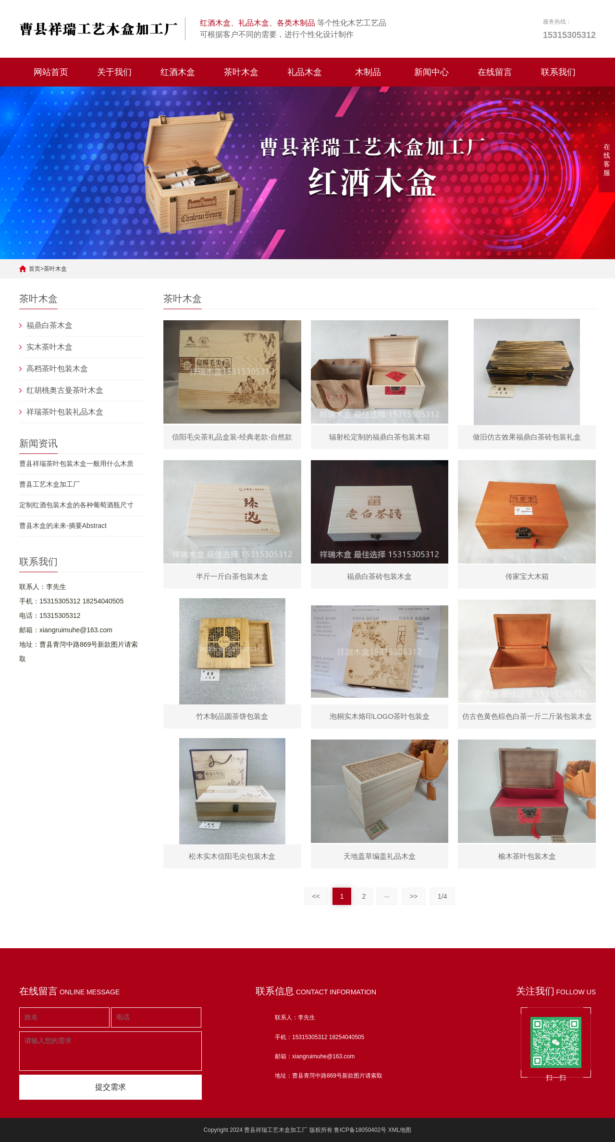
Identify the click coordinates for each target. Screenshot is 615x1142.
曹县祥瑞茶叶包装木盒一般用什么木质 (76, 463)
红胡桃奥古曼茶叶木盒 (64, 390)
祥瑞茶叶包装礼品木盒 (64, 412)
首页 (34, 268)
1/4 (442, 896)
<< (316, 896)
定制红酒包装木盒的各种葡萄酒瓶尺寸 (76, 505)
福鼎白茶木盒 (49, 325)
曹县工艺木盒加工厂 (49, 484)
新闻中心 (431, 72)
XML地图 (400, 1130)
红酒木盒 (177, 72)
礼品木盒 (304, 72)
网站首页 (51, 72)
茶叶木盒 (241, 72)
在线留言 (495, 72)
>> (414, 896)
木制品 (368, 72)
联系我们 (558, 72)
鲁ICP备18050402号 (360, 1130)
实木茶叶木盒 (49, 347)
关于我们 (114, 72)
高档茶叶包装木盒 (57, 368)
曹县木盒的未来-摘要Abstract (63, 525)
